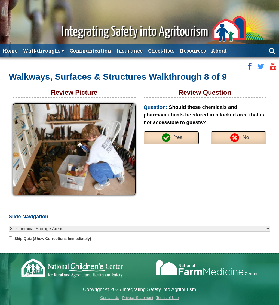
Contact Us (109, 297)
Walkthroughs (41, 50)
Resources (193, 50)
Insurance (129, 50)
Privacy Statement (137, 297)
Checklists (161, 50)
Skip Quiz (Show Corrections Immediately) (52, 238)
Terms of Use (167, 297)
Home (10, 50)
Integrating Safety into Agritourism (135, 32)
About (219, 50)
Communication (90, 50)
